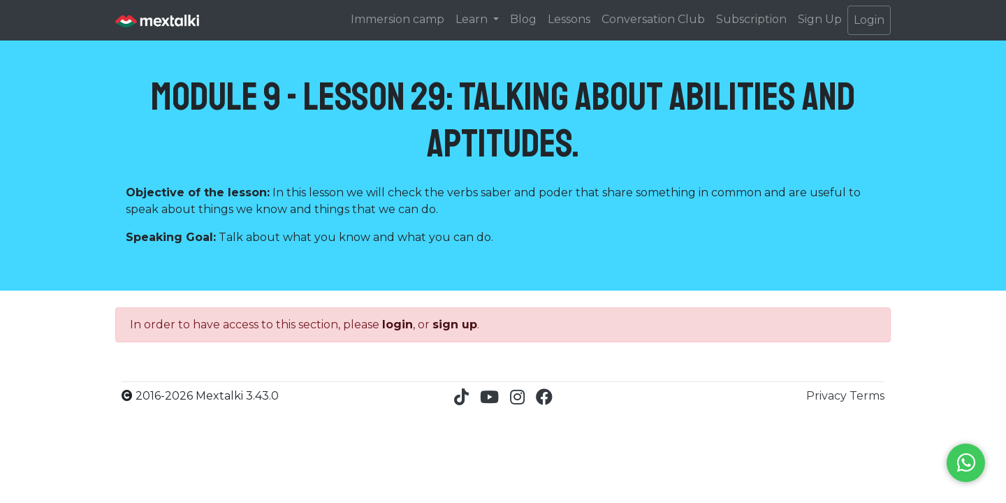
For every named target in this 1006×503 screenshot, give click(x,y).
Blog (523, 19)
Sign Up (820, 19)
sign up (454, 324)
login (397, 324)
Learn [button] (472, 19)
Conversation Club (653, 19)
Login (869, 20)
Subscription (751, 19)
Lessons (569, 19)
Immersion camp (397, 19)
